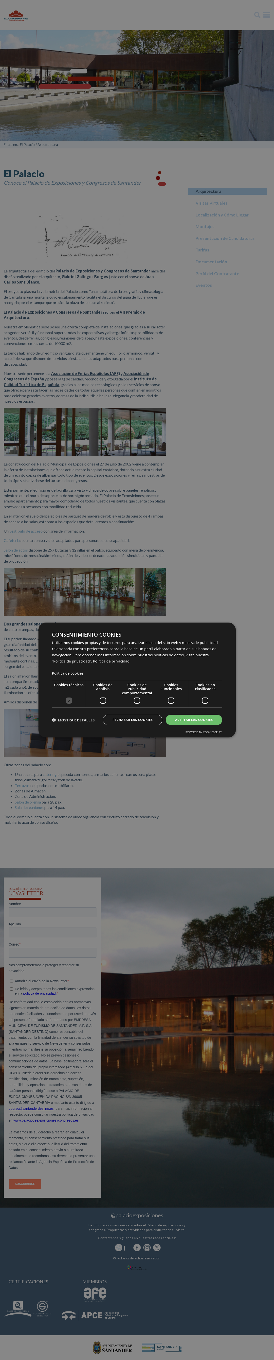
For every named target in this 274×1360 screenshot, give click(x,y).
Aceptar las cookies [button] (192, 719)
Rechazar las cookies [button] (128, 719)
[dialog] (137, 680)
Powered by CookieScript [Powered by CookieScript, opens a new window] (203, 732)
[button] (73, 720)
